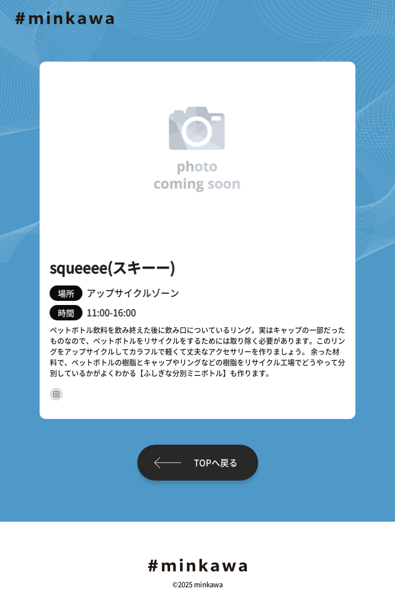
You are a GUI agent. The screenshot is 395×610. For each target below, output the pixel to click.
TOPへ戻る (216, 462)
